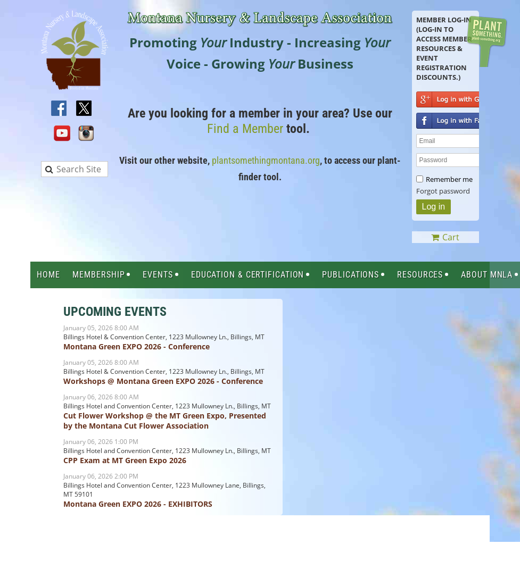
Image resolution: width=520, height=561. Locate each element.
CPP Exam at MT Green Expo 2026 (124, 460)
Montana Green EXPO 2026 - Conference (136, 346)
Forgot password (443, 191)
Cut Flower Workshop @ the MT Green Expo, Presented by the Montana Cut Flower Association (164, 421)
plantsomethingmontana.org (266, 160)
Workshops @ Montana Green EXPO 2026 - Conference (163, 381)
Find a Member (245, 128)
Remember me (449, 179)
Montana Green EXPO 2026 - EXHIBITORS (137, 504)
